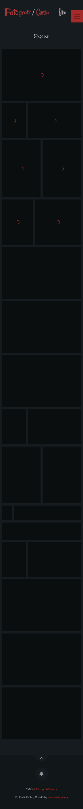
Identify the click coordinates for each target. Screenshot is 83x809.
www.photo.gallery (58, 797)
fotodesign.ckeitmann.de (45, 789)
